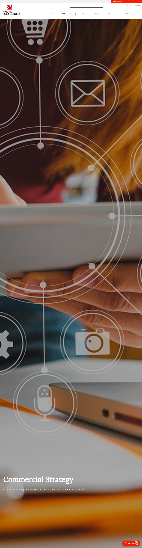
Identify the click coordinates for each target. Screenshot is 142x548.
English (137, 5)
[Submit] (101, 6)
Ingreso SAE (117, 1)
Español (128, 5)
